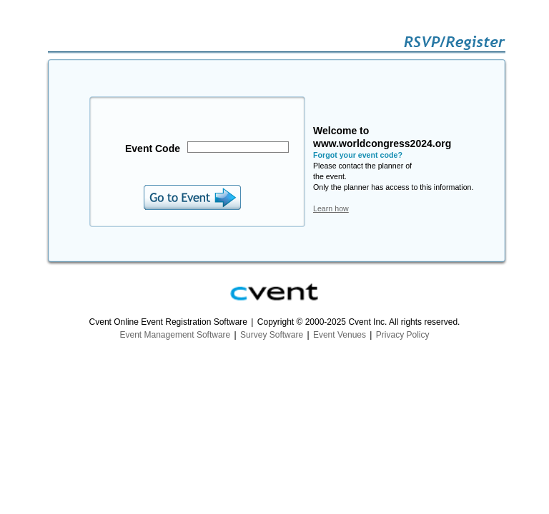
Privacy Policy (403, 335)
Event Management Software (175, 335)
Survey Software (271, 335)
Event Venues (339, 335)
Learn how (331, 208)
